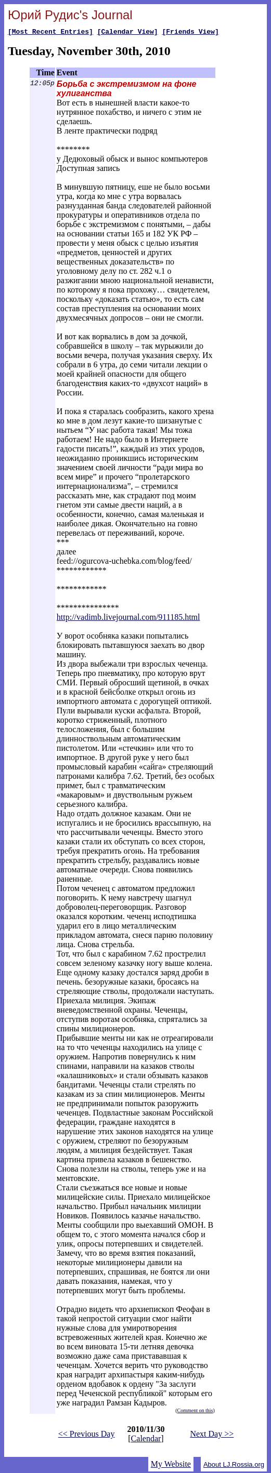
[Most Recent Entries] (50, 32)
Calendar (146, 1440)
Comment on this (195, 1412)
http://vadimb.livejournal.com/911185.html (128, 618)
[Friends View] (190, 32)
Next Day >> (212, 1435)
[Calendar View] (127, 32)
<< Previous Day (86, 1435)
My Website (171, 1465)
